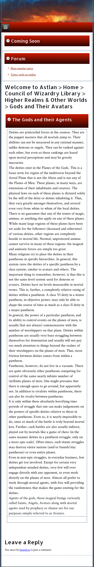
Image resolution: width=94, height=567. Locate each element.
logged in (25, 550)
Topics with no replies (23, 75)
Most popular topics (22, 68)
